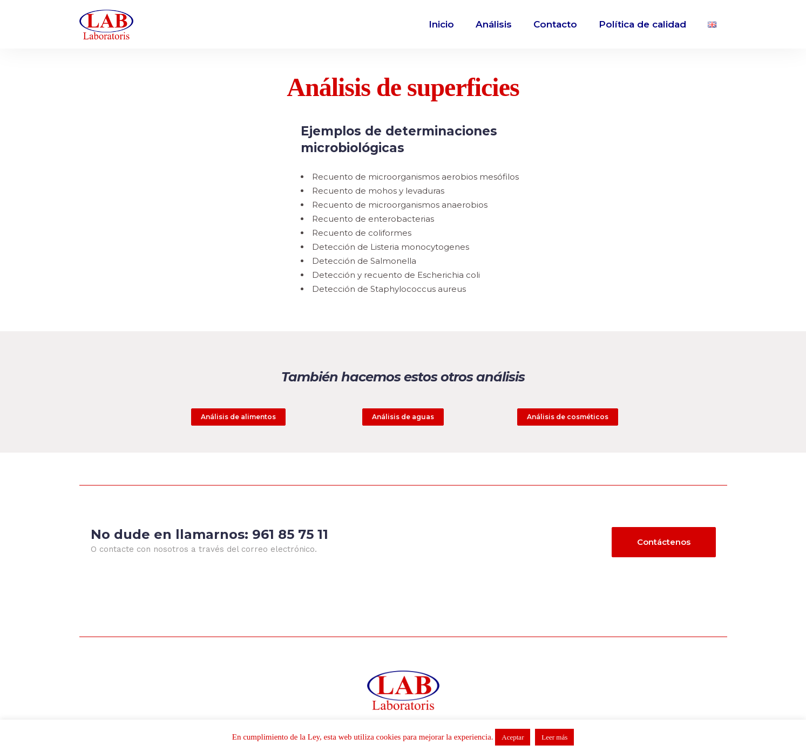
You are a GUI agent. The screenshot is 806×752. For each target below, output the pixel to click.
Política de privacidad (491, 690)
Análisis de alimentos (238, 417)
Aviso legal (443, 690)
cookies (546, 690)
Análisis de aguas (403, 417)
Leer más (554, 737)
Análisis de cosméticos (567, 417)
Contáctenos (663, 542)
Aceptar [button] (513, 737)
